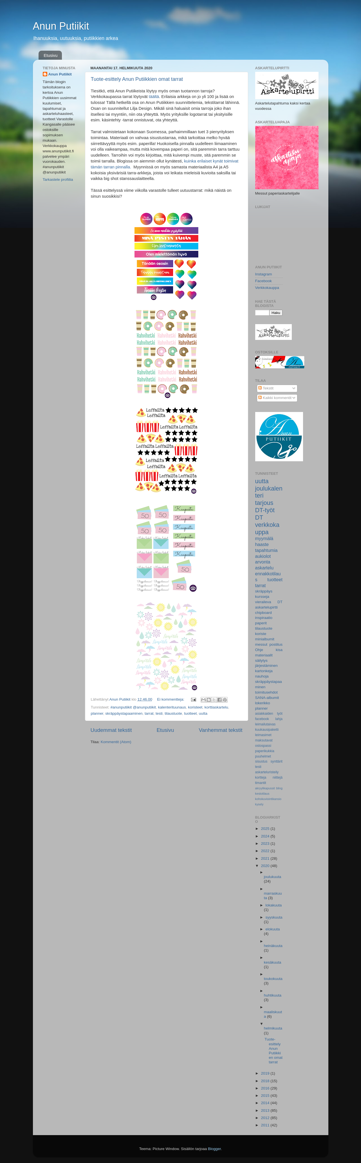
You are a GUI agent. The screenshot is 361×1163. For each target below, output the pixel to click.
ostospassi (263, 746)
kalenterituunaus (172, 707)
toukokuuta (273, 979)
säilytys (261, 660)
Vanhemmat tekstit (220, 730)
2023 (265, 843)
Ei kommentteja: (171, 699)
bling (279, 788)
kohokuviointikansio (268, 799)
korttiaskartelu (216, 707)
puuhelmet (263, 756)
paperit (261, 623)
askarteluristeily (267, 772)
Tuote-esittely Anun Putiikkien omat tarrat (137, 79)
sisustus (261, 761)
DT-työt (265, 510)
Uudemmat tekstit (111, 730)
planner (97, 713)
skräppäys (264, 591)
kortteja (260, 777)
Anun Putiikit (61, 26)
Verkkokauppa (267, 288)
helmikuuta (273, 1028)
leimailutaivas (265, 724)
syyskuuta (274, 917)
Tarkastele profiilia (58, 179)
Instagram (263, 274)
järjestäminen (266, 665)
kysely (259, 804)
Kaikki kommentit (275, 398)
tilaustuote (173, 713)
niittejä (277, 777)
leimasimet (263, 735)
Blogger (214, 1149)
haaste (262, 544)
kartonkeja (264, 671)
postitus (275, 644)
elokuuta (273, 929)
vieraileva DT (269, 602)
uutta (203, 713)
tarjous (264, 502)
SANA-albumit (267, 698)
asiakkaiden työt (269, 714)
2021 (265, 858)
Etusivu (50, 55)
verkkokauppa (267, 528)
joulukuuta (272, 877)
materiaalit (264, 655)
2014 (265, 1103)
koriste (260, 634)
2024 (265, 836)
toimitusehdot (266, 692)
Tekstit (265, 388)
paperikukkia (264, 751)
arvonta (262, 561)
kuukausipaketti (267, 730)
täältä (154, 96)
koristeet (195, 707)
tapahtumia (266, 550)
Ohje (259, 650)
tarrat (149, 713)
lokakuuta (274, 905)
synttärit (276, 761)
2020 (265, 866)
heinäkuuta (273, 946)
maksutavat (264, 740)
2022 (265, 851)
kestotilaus (262, 793)
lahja (278, 719)
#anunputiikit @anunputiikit (133, 707)
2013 (265, 1110)
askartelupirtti (266, 607)
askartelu (264, 567)
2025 (265, 828)
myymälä (264, 538)
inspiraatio (264, 618)
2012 (265, 1118)
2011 (265, 1125)
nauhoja (262, 676)
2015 (265, 1095)
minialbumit (264, 639)
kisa (279, 650)
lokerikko (262, 703)
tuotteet (190, 713)
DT (259, 517)
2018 (265, 1081)
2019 (265, 1073)
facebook (262, 719)
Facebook (263, 281)
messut (261, 644)
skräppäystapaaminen (123, 713)
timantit (260, 783)
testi (159, 713)
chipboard (263, 613)
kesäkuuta (272, 962)
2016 (265, 1088)
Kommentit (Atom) (116, 742)
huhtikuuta (272, 995)
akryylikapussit (265, 788)
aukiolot (263, 556)
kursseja (262, 596)
